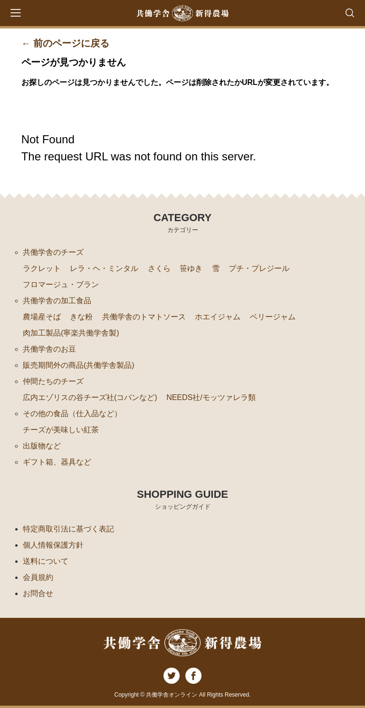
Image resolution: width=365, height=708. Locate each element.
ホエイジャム (217, 317)
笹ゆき (191, 268)
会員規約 (38, 577)
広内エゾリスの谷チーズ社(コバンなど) (90, 397)
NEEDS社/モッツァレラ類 (211, 397)
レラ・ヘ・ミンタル (104, 268)
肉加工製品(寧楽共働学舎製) (71, 333)
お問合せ (38, 593)
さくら (159, 268)
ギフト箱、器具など (57, 462)
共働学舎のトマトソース (144, 317)
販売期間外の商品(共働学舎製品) (78, 365)
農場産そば (42, 317)
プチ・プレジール (259, 268)
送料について (45, 561)
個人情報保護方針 (53, 545)
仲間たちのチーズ (53, 381)
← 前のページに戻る (65, 43)
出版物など (42, 446)
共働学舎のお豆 (49, 349)
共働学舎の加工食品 (57, 301)
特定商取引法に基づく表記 (68, 529)
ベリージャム (273, 317)
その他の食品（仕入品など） (72, 414)
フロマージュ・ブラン (61, 284)
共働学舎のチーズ (53, 252)
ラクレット (42, 268)
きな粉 (81, 317)
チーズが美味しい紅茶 (61, 430)
